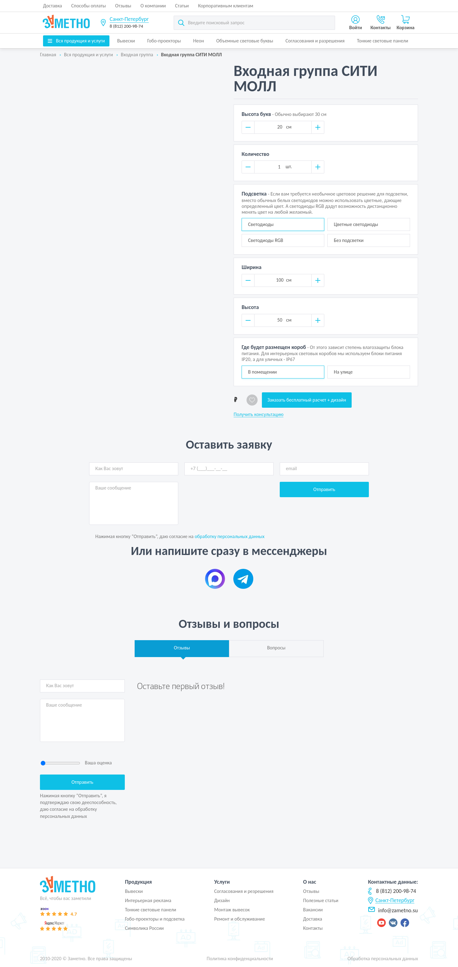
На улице (343, 372)
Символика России (144, 928)
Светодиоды (261, 224)
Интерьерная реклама (148, 900)
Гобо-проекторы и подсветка (154, 919)
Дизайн (222, 900)
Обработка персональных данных (382, 958)
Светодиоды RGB (265, 240)
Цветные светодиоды (356, 224)
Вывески (126, 41)
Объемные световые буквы (244, 41)
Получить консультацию (258, 414)
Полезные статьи (320, 900)
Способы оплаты (88, 6)
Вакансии (313, 910)
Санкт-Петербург (129, 19)
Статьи (182, 6)
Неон (198, 41)
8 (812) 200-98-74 (126, 26)
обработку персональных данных (229, 536)
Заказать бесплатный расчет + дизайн (306, 400)
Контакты (313, 928)
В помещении (262, 372)
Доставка (52, 6)
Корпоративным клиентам (225, 6)
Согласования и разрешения (315, 41)
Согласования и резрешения (244, 891)
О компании (153, 6)
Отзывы (123, 6)
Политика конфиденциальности (240, 958)
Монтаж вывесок (232, 910)
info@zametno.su (393, 910)
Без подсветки (349, 240)
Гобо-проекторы (164, 41)
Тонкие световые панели (382, 41)
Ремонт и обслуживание (239, 919)
